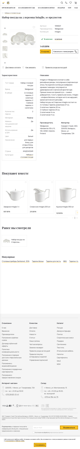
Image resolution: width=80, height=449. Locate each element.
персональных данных (56, 432)
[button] (76, 221)
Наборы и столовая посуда (29, 157)
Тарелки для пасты (53, 264)
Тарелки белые (38, 264)
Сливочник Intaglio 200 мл (40, 209)
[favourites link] (70, 2)
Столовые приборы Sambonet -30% (15, 264)
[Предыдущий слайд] (5, 28)
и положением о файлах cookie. (15, 441)
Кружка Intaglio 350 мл (65, 209)
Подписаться (69, 427)
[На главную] (8, 2)
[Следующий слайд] (5, 63)
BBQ (65, 264)
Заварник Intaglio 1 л (11, 209)
